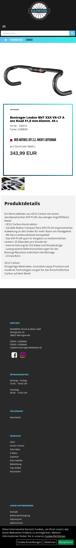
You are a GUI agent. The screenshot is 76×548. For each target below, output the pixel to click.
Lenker (29, 39)
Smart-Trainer (17, 445)
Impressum (16, 519)
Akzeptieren (66, 542)
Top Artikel (15, 467)
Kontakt (14, 511)
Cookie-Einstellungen (29, 542)
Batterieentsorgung (20, 515)
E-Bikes (13, 453)
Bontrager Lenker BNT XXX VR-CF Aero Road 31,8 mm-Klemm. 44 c (37, 119)
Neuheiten (15, 417)
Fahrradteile (16, 39)
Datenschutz (16, 522)
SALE (12, 441)
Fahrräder (15, 449)
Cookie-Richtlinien (55, 536)
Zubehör (14, 456)
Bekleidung (15, 464)
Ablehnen (50, 542)
